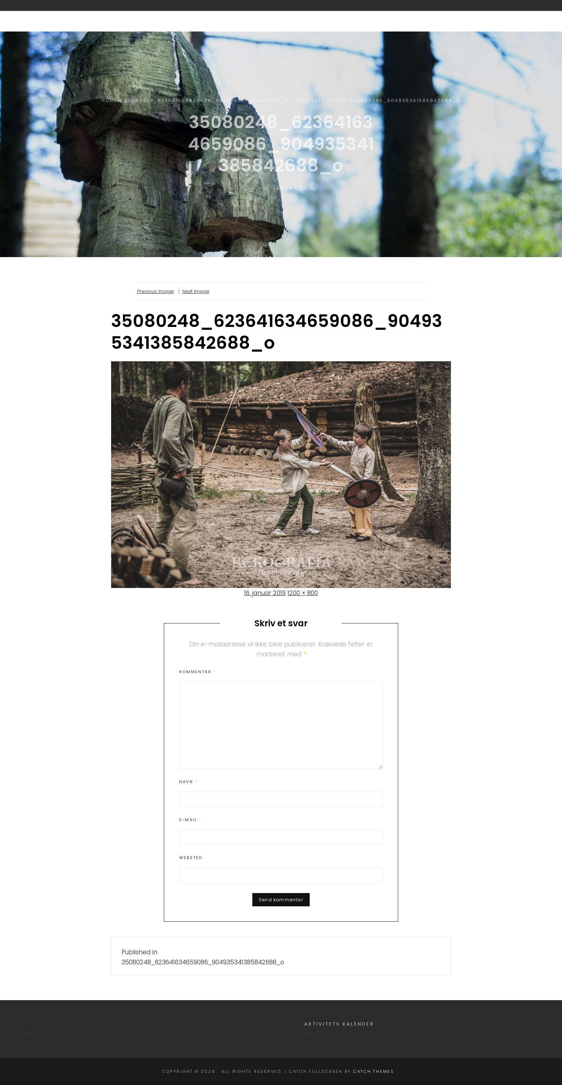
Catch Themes (373, 1071)
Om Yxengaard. (254, 15)
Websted (190, 857)
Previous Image (155, 291)
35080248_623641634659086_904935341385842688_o (206, 100)
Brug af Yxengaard (330, 15)
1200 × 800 (302, 593)
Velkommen (191, 15)
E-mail (190, 819)
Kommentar (197, 671)
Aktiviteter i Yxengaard (421, 15)
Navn (188, 781)
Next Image (195, 291)
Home (109, 100)
